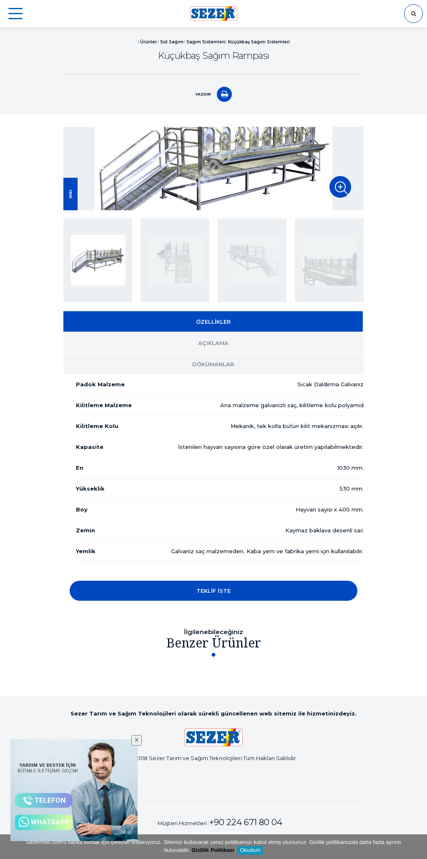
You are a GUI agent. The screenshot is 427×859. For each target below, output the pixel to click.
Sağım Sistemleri (205, 42)
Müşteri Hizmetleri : (220, 822)
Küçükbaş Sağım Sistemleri (259, 42)
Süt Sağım (171, 42)
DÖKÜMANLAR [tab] (213, 364)
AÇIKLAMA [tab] (213, 343)
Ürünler (148, 42)
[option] (213, 168)
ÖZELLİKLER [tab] (213, 321)
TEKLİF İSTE (213, 590)
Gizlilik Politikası (212, 850)
